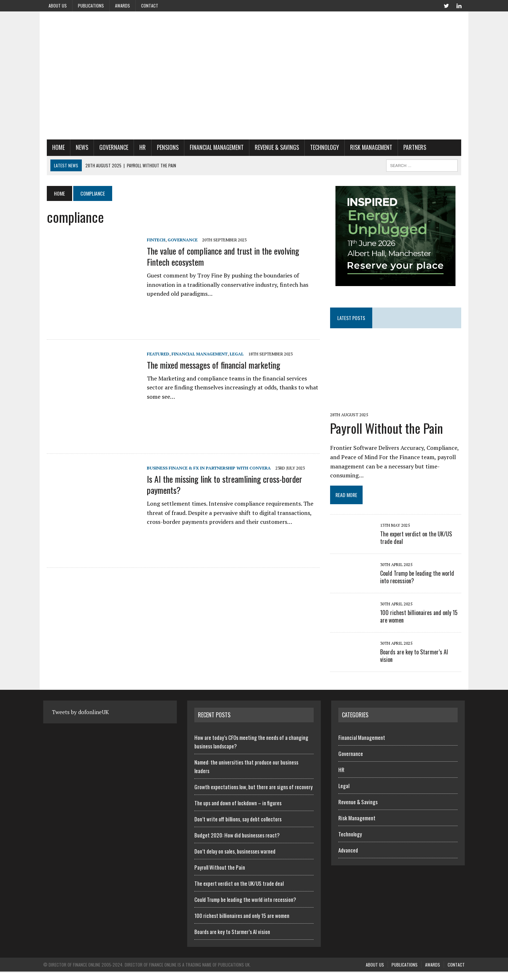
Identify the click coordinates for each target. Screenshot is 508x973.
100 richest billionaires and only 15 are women (420, 618)
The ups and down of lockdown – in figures (238, 804)
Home (55, 147)
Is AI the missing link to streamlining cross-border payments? (221, 484)
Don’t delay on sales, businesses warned (234, 852)
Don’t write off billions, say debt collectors (238, 820)
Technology (321, 147)
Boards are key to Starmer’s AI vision (422, 653)
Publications (91, 6)
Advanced (348, 851)
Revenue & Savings (273, 147)
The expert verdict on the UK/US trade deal (417, 539)
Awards (122, 6)
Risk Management (368, 147)
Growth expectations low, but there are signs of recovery (253, 788)
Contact (149, 6)
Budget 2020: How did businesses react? (237, 836)
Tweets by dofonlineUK (80, 713)
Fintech (152, 239)
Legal (233, 354)
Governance (110, 147)
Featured (154, 354)
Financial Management (213, 147)
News (78, 147)
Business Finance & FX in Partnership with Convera (205, 468)
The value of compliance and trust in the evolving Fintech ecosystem (231, 256)
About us (58, 6)
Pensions (164, 147)
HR (139, 147)
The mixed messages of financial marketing (210, 364)
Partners (411, 147)
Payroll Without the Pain (387, 428)
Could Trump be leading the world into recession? (418, 578)
